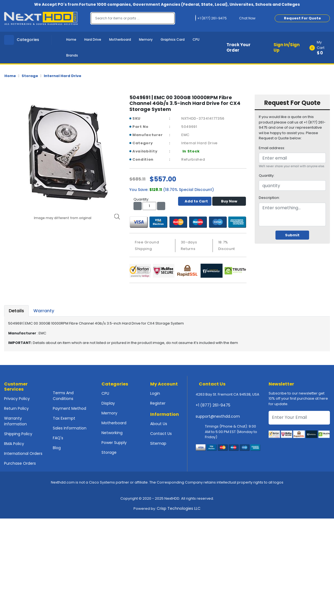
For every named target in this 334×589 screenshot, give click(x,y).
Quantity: (266, 175)
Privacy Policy (17, 398)
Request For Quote (302, 18)
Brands (72, 55)
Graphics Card (173, 39)
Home (71, 39)
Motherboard (120, 39)
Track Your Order (238, 47)
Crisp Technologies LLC (179, 508)
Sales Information (69, 428)
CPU (196, 39)
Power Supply (114, 442)
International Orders (23, 453)
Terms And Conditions (63, 395)
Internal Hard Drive (62, 75)
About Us (158, 423)
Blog (57, 447)
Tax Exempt (64, 418)
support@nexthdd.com (218, 416)
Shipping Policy (18, 434)
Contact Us (161, 433)
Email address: (272, 148)
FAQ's (58, 438)
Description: (269, 197)
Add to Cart (195, 201)
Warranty (43, 311)
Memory (146, 39)
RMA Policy (14, 443)
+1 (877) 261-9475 (213, 405)
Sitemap (158, 443)
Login (155, 393)
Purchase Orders (20, 463)
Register (157, 403)
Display (108, 403)
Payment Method (69, 408)
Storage (30, 75)
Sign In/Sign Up (287, 47)
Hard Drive (92, 39)
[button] (321, 47)
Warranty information (15, 421)
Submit (292, 235)
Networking (112, 432)
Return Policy (16, 408)
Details (16, 311)
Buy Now (229, 201)
